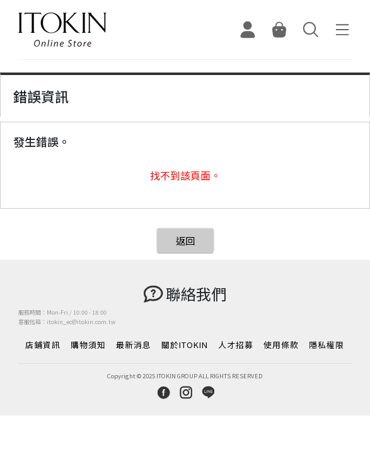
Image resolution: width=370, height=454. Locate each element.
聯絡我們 (196, 293)
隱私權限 (326, 345)
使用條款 (281, 345)
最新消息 (133, 345)
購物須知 (88, 345)
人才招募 (235, 345)
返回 (185, 240)
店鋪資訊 (43, 345)
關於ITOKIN (184, 345)
